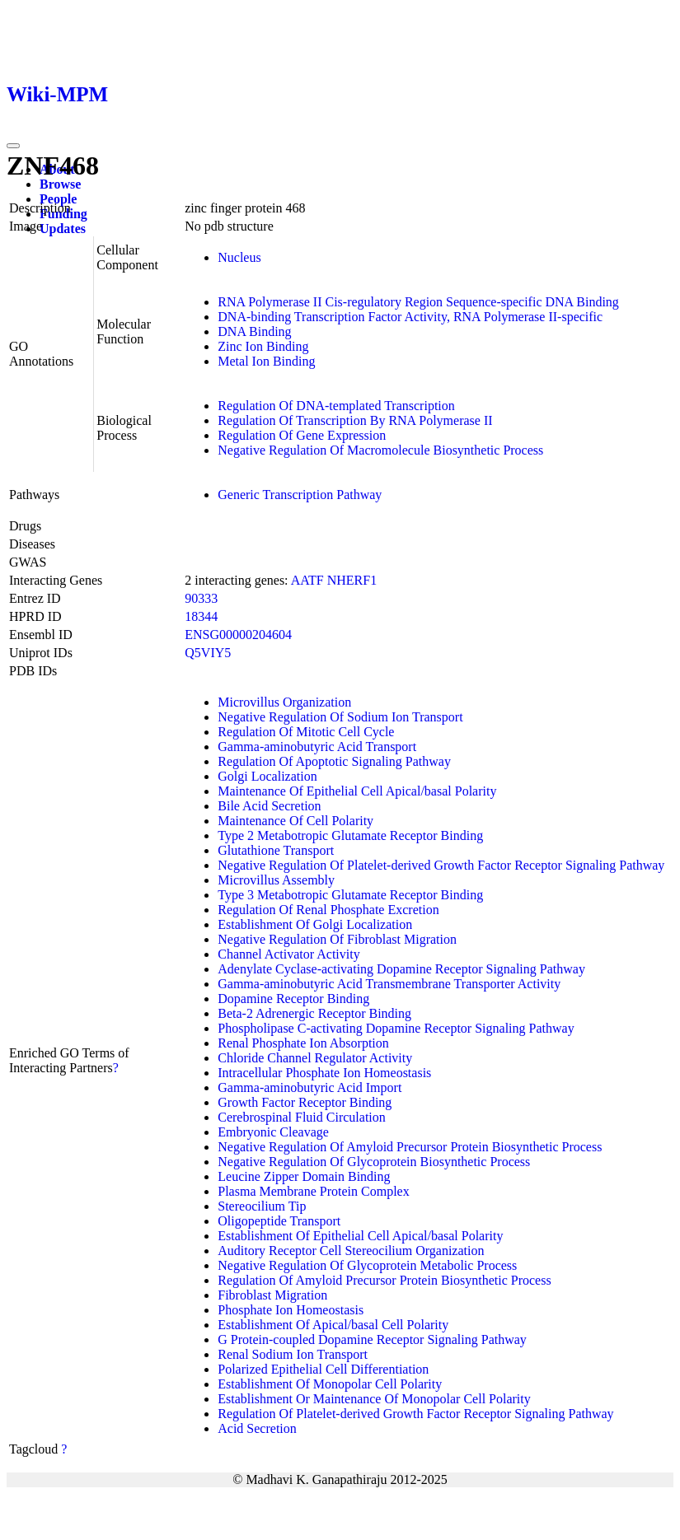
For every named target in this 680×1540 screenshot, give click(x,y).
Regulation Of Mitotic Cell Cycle (306, 732)
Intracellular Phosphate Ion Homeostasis (324, 1073)
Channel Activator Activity (288, 954)
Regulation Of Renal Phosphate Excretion (328, 910)
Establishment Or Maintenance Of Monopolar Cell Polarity (374, 1399)
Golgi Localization (267, 776)
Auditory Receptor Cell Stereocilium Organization (351, 1251)
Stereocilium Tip (262, 1206)
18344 (201, 616)
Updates (63, 229)
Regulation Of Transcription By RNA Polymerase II (355, 420)
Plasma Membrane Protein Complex (313, 1191)
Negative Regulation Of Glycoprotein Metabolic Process (367, 1265)
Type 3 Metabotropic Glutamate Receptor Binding (350, 895)
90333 (201, 598)
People (58, 199)
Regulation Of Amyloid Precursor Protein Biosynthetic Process (384, 1280)
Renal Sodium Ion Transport (293, 1354)
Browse (60, 184)
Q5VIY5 (208, 653)
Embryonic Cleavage (273, 1132)
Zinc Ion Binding (263, 346)
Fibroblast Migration (272, 1295)
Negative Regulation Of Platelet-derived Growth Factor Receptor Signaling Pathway (441, 865)
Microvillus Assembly (276, 880)
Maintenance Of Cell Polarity (295, 821)
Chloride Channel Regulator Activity (315, 1058)
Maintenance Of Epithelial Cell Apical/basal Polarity (357, 791)
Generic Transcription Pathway (300, 495)
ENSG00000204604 (238, 635)
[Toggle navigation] (13, 145)
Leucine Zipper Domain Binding (304, 1176)
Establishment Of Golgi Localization (315, 924)
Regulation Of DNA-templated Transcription (336, 406)
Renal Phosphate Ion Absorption (303, 1043)
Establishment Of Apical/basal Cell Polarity (333, 1325)
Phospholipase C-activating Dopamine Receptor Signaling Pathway (396, 1028)
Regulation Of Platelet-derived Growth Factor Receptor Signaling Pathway (415, 1414)
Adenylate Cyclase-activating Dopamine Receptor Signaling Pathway (401, 969)
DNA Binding (254, 331)
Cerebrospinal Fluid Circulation (302, 1117)
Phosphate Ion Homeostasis (290, 1310)
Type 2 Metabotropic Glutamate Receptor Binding (350, 835)
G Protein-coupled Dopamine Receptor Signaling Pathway (372, 1339)
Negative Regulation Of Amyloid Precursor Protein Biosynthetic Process (410, 1147)
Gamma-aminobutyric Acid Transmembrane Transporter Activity (389, 984)
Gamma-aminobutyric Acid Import (309, 1087)
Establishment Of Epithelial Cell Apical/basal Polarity (360, 1236)
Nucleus (239, 257)
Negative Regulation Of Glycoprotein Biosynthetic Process (374, 1162)
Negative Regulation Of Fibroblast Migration (337, 939)
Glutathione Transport (276, 850)
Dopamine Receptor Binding (293, 999)
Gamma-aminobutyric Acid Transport (317, 747)
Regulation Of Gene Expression (302, 435)
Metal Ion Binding (266, 361)
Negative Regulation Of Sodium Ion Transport (340, 717)
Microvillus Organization (284, 702)
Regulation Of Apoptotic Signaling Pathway (334, 761)
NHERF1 (352, 580)
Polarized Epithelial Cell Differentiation (323, 1369)
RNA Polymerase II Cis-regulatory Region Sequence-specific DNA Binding (418, 302)
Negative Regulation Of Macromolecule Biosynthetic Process (380, 450)
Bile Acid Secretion (269, 806)
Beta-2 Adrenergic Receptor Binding (314, 1013)
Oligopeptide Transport (279, 1221)
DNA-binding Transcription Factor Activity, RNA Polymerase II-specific (410, 317)
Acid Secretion (257, 1428)
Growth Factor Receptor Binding (305, 1102)
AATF (307, 580)
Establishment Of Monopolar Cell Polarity (330, 1384)
